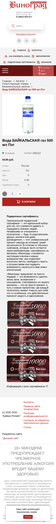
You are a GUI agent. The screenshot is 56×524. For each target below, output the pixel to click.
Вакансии (46, 62)
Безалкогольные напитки (16, 86)
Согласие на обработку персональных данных (36, 421)
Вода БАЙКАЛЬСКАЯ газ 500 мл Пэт (23, 89)
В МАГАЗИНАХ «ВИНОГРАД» (33, 521)
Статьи (27, 427)
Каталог (20, 81)
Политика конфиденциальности (36, 414)
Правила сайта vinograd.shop (32, 407)
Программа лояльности (26, 34)
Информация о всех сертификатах (27, 386)
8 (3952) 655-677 (24, 17)
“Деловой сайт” (10, 438)
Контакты (37, 50)
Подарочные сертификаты (21, 62)
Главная (21, 50)
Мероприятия (43, 56)
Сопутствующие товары (15, 84)
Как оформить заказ (19, 56)
